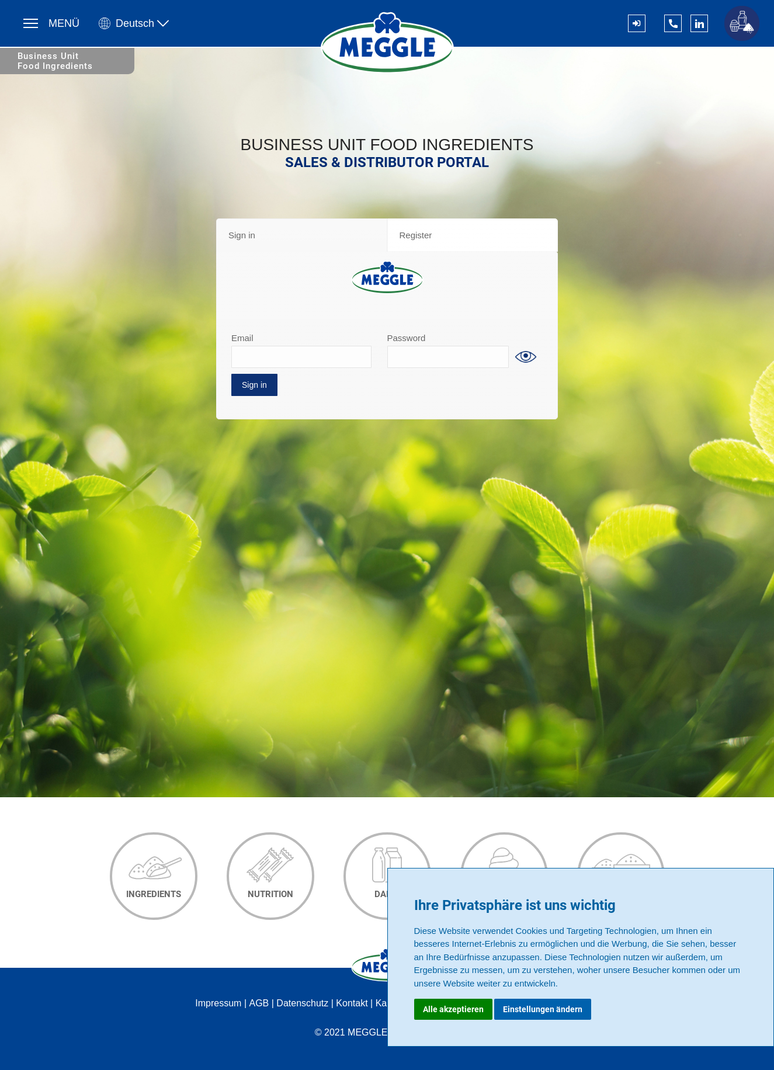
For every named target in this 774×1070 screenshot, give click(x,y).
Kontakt (351, 1003)
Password (406, 338)
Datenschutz (302, 1003)
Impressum (218, 1003)
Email (242, 338)
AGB (259, 1003)
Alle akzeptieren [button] (453, 1009)
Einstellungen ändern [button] (542, 1009)
